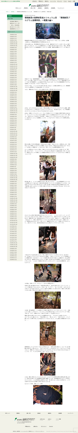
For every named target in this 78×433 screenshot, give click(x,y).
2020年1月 (12, 174)
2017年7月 (12, 229)
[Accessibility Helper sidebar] (76, 4)
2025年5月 (12, 55)
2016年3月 (12, 259)
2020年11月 (12, 155)
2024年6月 (12, 75)
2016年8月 (12, 250)
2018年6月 (12, 209)
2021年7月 (12, 140)
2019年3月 (12, 192)
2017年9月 (12, 226)
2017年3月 (12, 237)
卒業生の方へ (41, 1)
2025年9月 (12, 47)
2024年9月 (12, 69)
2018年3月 (12, 214)
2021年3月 (12, 148)
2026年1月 (12, 40)
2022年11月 (12, 110)
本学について (18, 8)
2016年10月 (12, 246)
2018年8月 (12, 205)
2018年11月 (12, 200)
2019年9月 (12, 181)
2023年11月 (12, 88)
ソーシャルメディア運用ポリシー (27, 431)
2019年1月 (12, 196)
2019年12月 (12, 175)
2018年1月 (12, 218)
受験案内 (26, 8)
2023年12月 (12, 86)
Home (7, 11)
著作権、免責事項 (16, 431)
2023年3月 (12, 103)
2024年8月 (12, 71)
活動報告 (13, 11)
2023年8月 (12, 94)
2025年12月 (12, 42)
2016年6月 (12, 254)
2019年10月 (12, 179)
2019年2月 (12, 194)
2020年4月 (12, 168)
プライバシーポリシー (39, 431)
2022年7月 (12, 118)
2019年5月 (12, 188)
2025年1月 (12, 62)
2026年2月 (12, 38)
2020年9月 (12, 159)
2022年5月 (12, 121)
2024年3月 (12, 81)
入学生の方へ (34, 1)
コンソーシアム (53, 1)
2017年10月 (12, 224)
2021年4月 (12, 146)
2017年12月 (12, 220)
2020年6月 (12, 164)
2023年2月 (12, 105)
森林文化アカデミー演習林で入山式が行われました (20, 23)
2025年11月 (12, 43)
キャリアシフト (61, 8)
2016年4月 (12, 257)
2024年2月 (12, 82)
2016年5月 (12, 255)
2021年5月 (12, 144)
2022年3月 (12, 125)
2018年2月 (12, 216)
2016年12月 (12, 242)
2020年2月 (12, 172)
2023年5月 (12, 99)
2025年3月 (12, 58)
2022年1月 (12, 129)
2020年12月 (12, 153)
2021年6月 (12, 142)
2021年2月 (12, 149)
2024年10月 (12, 68)
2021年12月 (12, 131)
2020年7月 (12, 162)
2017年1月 (12, 241)
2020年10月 (12, 157)
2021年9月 (12, 136)
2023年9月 (12, 92)
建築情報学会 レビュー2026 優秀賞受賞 (18, 28)
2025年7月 (12, 51)
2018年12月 (12, 198)
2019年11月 (12, 177)
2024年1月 (12, 84)
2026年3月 (12, 36)
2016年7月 (12, 252)
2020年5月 (12, 166)
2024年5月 (12, 77)
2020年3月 (12, 170)
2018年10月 (12, 201)
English (69, 1)
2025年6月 (12, 53)
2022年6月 (12, 120)
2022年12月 (12, 108)
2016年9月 (12, 248)
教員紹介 (40, 8)
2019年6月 (12, 187)
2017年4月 (12, 235)
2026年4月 (12, 34)
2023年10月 (12, 90)
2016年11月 (12, 244)
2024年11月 (12, 66)
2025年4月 (12, 56)
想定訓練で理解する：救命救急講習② (18, 21)
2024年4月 (12, 79)
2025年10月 (12, 45)
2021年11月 (12, 133)
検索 (74, 1)
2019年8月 (12, 183)
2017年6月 (12, 231)
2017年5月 (12, 233)
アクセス (65, 1)
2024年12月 (12, 64)
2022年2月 (12, 127)
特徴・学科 (33, 8)
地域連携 (53, 8)
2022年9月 (12, 114)
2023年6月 (12, 97)
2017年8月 (12, 227)
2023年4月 (12, 101)
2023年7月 (12, 95)
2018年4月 (12, 213)
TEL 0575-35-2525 (21, 423)
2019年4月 (12, 190)
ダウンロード (59, 1)
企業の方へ (47, 1)
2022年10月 (12, 112)
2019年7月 (12, 185)
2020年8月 (12, 161)
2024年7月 (12, 73)
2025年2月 (12, 60)
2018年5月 (12, 211)
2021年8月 (12, 138)
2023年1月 (12, 107)
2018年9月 (12, 203)
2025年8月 (12, 49)
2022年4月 (12, 123)
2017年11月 (12, 222)
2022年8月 (12, 116)
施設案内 (46, 8)
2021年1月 (12, 151)
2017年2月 (12, 239)
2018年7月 (12, 207)
